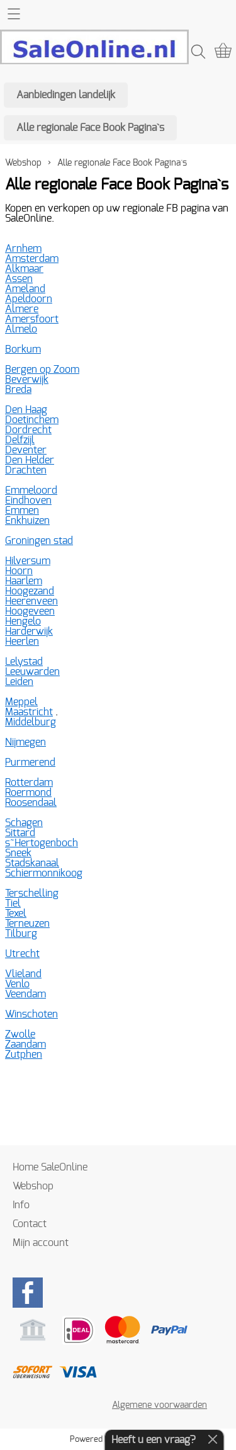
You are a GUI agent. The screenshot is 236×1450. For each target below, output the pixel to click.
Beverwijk (26, 380)
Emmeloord (31, 490)
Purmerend (30, 762)
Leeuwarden (32, 672)
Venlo (17, 984)
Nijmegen (25, 742)
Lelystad (24, 662)
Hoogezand (29, 591)
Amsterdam (32, 259)
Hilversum (27, 561)
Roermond (28, 793)
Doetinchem (32, 420)
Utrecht (22, 954)
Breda (18, 390)
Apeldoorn (28, 299)
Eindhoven (28, 501)
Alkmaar (24, 269)
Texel (15, 914)
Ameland (25, 289)
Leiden (19, 682)
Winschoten (31, 1014)
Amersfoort (32, 319)
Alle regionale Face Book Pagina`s (90, 128)
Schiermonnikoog (43, 873)
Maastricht (29, 712)
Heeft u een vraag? (153, 1440)
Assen (19, 279)
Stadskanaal (32, 863)
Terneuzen (27, 924)
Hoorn (19, 571)
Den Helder (29, 460)
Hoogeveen (30, 611)
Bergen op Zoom (42, 370)
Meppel (21, 702)
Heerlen (22, 642)
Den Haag (26, 410)
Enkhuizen (27, 521)
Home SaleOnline (50, 1167)
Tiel (13, 903)
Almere (21, 309)
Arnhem (23, 249)
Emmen (22, 511)
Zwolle (20, 1034)
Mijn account (41, 1243)
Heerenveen (31, 601)
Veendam (25, 994)
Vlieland (23, 974)
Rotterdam (29, 783)
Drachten (26, 470)
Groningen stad (39, 541)
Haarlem (23, 581)
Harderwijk (29, 631)
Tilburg (21, 934)
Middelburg (30, 722)
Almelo (21, 329)
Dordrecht (28, 430)
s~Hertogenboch (41, 843)
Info (21, 1205)
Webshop (23, 162)
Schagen (24, 823)
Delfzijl (20, 440)
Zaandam (25, 1044)
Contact (30, 1224)
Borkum (23, 349)
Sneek (18, 853)
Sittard (20, 833)
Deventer (26, 450)
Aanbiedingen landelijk (65, 95)
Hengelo (23, 621)
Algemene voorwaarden (159, 1405)
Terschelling (32, 893)
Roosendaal (31, 803)
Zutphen (23, 1055)
